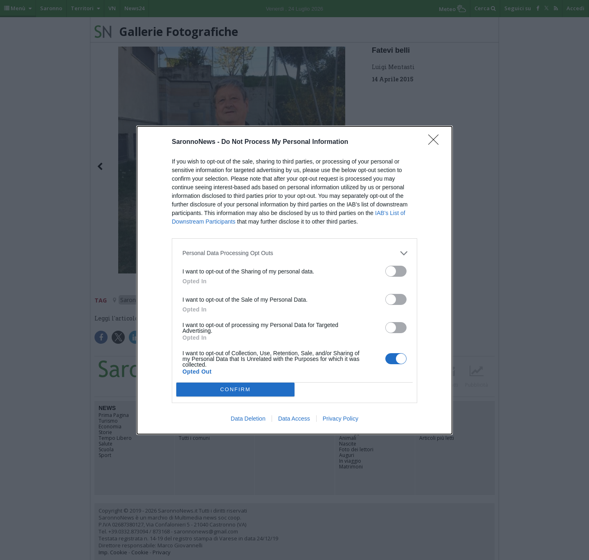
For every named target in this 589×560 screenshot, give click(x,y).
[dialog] (294, 280)
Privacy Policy (340, 418)
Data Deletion (248, 418)
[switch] (396, 271)
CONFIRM (235, 389)
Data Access (294, 418)
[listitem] (294, 253)
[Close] (436, 142)
